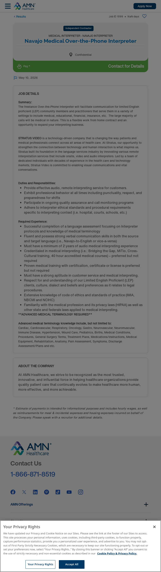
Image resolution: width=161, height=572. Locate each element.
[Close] (154, 526)
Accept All (71, 564)
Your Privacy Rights (40, 564)
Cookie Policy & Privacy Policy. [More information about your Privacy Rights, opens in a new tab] (117, 553)
